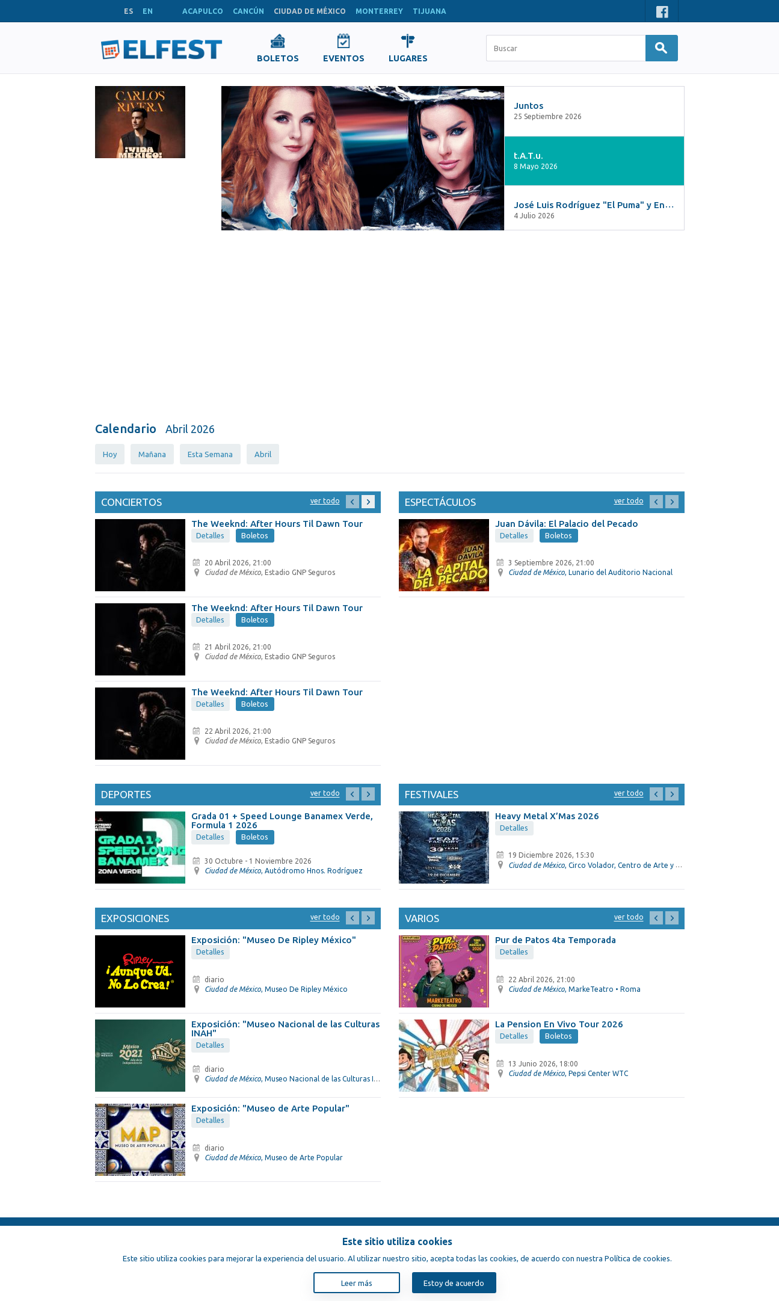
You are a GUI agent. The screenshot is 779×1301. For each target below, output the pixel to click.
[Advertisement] (390, 326)
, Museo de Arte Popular (274, 1157)
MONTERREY (379, 11)
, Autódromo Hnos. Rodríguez (284, 871)
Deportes (126, 794)
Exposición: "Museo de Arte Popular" (270, 1108)
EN (148, 11)
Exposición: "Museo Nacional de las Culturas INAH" (285, 1029)
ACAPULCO (202, 11)
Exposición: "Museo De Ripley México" (273, 939)
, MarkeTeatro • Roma (574, 989)
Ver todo (325, 501)
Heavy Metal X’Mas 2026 (547, 815)
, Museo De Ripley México (276, 989)
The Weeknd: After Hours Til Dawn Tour (277, 523)
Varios (422, 918)
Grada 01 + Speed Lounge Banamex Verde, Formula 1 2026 (282, 820)
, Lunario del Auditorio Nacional (590, 572)
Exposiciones (135, 918)
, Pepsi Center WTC (568, 1073)
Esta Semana (210, 454)
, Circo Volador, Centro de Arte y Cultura (604, 865)
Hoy (110, 454)
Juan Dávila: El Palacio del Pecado (566, 523)
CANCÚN (248, 11)
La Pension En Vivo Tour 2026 (559, 1024)
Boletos (254, 535)
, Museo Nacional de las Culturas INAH (297, 1079)
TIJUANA (429, 11)
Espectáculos (440, 502)
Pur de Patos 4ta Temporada (555, 939)
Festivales (431, 794)
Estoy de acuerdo (453, 1283)
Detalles (210, 535)
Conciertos (131, 502)
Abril (262, 454)
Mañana (152, 454)
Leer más (356, 1283)
